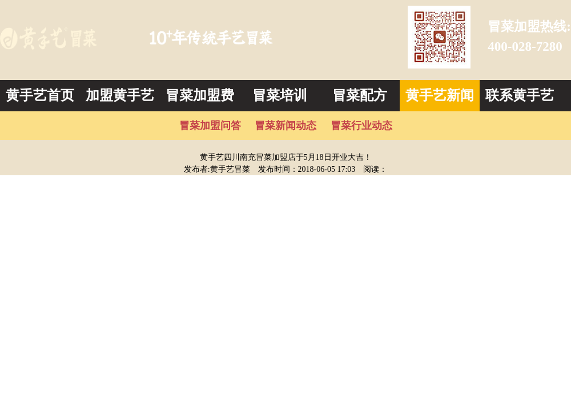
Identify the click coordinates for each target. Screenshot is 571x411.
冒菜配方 (359, 95)
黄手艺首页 (40, 95)
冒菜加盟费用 (200, 99)
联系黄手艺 (519, 95)
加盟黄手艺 (120, 95)
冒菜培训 (279, 95)
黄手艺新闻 (439, 95)
